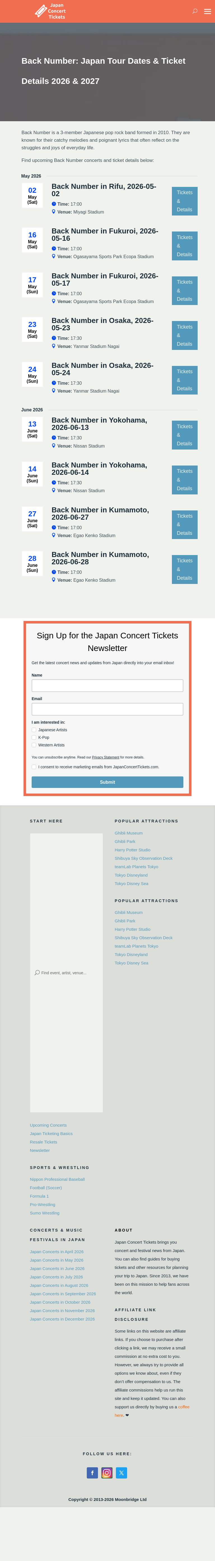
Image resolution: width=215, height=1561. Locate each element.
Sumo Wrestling (45, 1213)
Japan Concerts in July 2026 (56, 1277)
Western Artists (51, 745)
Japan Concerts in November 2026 (62, 1310)
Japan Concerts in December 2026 (62, 1319)
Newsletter (40, 1150)
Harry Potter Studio (133, 849)
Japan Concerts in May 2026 (56, 1260)
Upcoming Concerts (48, 1125)
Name (37, 675)
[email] (107, 709)
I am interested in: (48, 722)
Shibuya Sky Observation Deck (144, 858)
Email (37, 698)
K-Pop (43, 737)
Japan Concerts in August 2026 (59, 1285)
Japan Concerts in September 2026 (63, 1293)
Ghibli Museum (129, 833)
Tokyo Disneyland (131, 875)
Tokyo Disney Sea (131, 883)
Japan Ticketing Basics (51, 1133)
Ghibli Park (125, 841)
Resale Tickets (43, 1142)
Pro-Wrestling (42, 1204)
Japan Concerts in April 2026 (57, 1251)
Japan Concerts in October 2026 (60, 1302)
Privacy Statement (105, 757)
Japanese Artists (52, 730)
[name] (107, 685)
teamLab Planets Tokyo (136, 866)
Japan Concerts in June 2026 (57, 1268)
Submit (107, 782)
